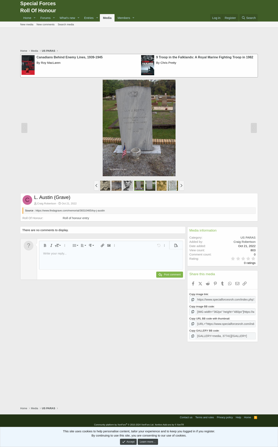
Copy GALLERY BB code (204, 329)
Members (124, 18)
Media (107, 18)
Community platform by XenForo (124, 423)
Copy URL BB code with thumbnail (209, 317)
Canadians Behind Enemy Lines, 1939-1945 (70, 57)
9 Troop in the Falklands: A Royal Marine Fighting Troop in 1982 (204, 57)
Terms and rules (204, 415)
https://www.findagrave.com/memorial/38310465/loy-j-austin (70, 210)
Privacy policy (225, 415)
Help (238, 415)
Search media (66, 24)
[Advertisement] (139, 39)
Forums (45, 18)
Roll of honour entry (76, 218)
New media (26, 24)
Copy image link (198, 294)
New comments (46, 24)
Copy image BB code (201, 306)
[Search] (249, 18)
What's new (67, 18)
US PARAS (248, 237)
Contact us (186, 415)
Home (27, 18)
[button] (34, 18)
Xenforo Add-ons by (169, 423)
